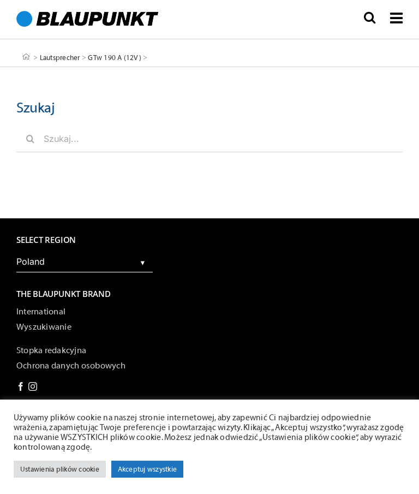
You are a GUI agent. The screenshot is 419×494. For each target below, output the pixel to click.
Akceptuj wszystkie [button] (147, 469)
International (40, 312)
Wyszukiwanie (43, 327)
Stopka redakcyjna (51, 350)
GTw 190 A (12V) (114, 57)
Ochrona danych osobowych (70, 366)
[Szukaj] (30, 138)
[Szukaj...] (209, 138)
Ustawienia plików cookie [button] (59, 469)
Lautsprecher (60, 57)
